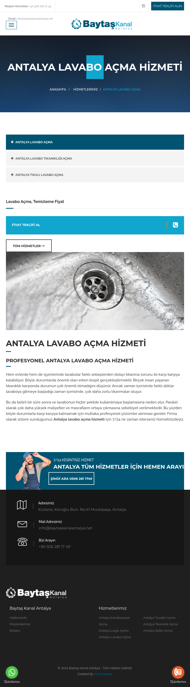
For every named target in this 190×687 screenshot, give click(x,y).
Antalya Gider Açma (157, 630)
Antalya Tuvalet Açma (159, 618)
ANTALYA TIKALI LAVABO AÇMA (39, 175)
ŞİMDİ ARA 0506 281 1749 (71, 479)
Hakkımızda (18, 618)
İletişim (15, 630)
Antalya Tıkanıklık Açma (160, 624)
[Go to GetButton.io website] (12, 682)
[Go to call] (178, 672)
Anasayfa (58, 89)
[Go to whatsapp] (12, 672)
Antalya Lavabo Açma (115, 637)
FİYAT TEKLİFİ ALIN (167, 6)
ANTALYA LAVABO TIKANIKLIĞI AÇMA (43, 158)
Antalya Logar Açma (114, 630)
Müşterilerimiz (20, 624)
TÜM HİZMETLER (29, 246)
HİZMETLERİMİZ (85, 89)
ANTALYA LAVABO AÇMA (34, 142)
